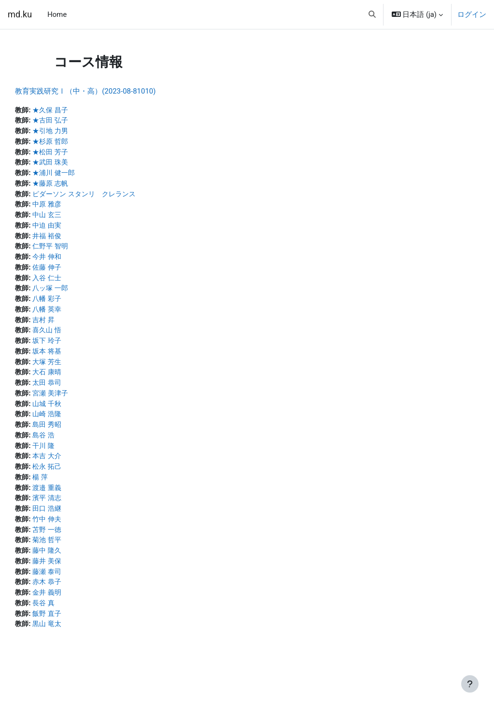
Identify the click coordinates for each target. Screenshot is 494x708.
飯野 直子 (70, 628)
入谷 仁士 (70, 283)
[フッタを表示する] (470, 684)
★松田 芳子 (74, 153)
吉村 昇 (67, 326)
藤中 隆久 (70, 563)
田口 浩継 (70, 520)
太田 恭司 (70, 390)
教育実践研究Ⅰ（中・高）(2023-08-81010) (107, 91)
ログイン (471, 14)
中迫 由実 (70, 229)
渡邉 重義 (70, 498)
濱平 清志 (70, 509)
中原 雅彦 (70, 207)
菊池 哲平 (70, 552)
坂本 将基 (70, 358)
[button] (372, 14)
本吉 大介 (70, 466)
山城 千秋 (70, 412)
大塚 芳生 (70, 369)
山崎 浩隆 (70, 423)
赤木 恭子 (70, 595)
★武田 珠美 (74, 164)
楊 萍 (63, 488)
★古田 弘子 (74, 121)
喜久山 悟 (70, 336)
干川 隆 (67, 455)
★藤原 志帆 (74, 185)
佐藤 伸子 (70, 272)
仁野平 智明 (74, 250)
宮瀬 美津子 (74, 401)
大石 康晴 (70, 380)
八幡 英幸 (70, 315)
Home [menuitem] (57, 14)
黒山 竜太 (70, 639)
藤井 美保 (70, 574)
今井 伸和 (70, 261)
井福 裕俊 (70, 239)
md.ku (20, 14)
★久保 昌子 (74, 110)
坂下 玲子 (70, 347)
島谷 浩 (67, 444)
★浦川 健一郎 (77, 175)
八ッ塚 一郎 (74, 293)
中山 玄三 (70, 218)
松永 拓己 (70, 477)
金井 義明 (70, 606)
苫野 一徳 (70, 542)
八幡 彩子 (70, 304)
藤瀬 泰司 (70, 585)
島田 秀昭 (70, 434)
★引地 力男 (74, 131)
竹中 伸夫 (70, 531)
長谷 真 (67, 617)
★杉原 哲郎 (74, 142)
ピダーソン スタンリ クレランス (110, 196)
